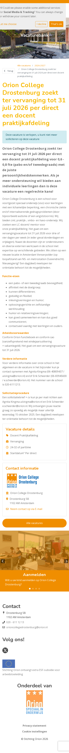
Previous (3, 561)
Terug (8, 70)
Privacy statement (34, 725)
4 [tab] (39, 588)
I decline (41, 24)
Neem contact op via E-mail (26, 509)
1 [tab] (30, 588)
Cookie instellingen (34, 731)
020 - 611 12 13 (15, 622)
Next (66, 561)
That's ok (56, 24)
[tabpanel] (34, 561)
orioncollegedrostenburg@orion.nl (27, 627)
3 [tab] (36, 588)
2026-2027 (40, 65)
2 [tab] (33, 588)
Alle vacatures (24, 65)
